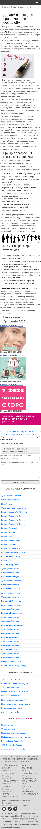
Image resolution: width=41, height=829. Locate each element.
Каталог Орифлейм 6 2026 (11, 355)
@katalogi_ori (8, 422)
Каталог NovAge (8, 532)
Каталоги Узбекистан (11, 601)
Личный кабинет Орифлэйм (13, 749)
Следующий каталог (10, 500)
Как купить (33, 759)
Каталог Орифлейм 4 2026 (13, 524)
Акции (35, 756)
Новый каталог (7, 504)
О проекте (24, 762)
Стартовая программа (11, 696)
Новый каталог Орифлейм (9, 782)
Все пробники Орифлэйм (12, 741)
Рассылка (29, 432)
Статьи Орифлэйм (9, 729)
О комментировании (20, 433)
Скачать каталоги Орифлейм (7, 788)
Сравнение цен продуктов (13, 508)
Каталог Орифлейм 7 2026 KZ (14, 512)
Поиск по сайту (8, 725)
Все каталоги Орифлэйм (20, 489)
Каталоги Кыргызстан (11, 613)
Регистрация (19, 759)
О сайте (8, 432)
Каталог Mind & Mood (10, 540)
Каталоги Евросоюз (9, 560)
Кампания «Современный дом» (15, 684)
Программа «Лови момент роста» (16, 704)
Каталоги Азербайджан (12, 625)
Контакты (18, 432)
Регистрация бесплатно (11, 708)
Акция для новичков (10, 688)
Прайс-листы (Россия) (11, 661)
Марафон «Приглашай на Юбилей (16, 692)
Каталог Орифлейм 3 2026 (10, 795)
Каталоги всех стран (10, 556)
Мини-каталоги (29, 781)
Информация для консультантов (15, 737)
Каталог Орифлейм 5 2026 (11, 326)
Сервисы (7, 759)
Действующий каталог (11, 496)
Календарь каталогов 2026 (13, 552)
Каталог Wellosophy (9, 528)
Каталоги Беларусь (10, 577)
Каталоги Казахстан (10, 589)
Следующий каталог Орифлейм (8, 775)
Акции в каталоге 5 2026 (12, 680)
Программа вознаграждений (13, 700)
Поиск (17, 756)
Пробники (13, 762)
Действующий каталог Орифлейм (9, 768)
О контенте (29, 434)
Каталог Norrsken (27, 785)
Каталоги (26, 756)
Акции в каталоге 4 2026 (12, 712)
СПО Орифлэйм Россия (11, 745)
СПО (5, 762)
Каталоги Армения (10, 637)
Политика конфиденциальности (15, 806)
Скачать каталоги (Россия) (13, 665)
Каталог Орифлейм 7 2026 (11, 385)
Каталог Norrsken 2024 (11, 548)
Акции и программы (20, 673)
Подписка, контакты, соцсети (14, 733)
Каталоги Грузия (9, 649)
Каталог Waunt (7, 536)
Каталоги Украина (9, 564)
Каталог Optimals (8, 544)
